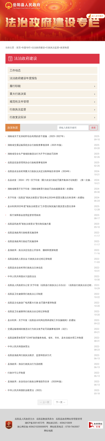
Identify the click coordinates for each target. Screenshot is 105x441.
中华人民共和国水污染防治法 (22, 276)
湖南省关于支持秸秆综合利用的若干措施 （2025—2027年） (37, 136)
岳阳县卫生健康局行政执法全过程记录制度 (28, 311)
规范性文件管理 (19, 101)
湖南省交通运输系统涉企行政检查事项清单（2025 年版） (35, 145)
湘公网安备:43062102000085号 (32, 426)
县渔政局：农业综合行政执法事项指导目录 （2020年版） (35, 381)
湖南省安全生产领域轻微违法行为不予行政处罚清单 (33, 153)
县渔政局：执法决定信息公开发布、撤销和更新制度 (33, 250)
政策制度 (64, 47)
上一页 (44, 402)
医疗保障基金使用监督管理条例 (24, 215)
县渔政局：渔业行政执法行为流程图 (25, 364)
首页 (18, 47)
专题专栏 (26, 47)
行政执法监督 (52, 47)
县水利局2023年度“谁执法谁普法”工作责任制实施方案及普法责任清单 (41, 206)
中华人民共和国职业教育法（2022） (25, 390)
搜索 (93, 127)
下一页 (60, 402)
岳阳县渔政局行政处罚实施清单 (23, 241)
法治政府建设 (38, 47)
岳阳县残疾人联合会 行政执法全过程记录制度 (30, 259)
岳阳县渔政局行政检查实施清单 (23, 232)
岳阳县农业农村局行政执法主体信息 (25, 267)
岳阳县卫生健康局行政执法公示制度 (25, 294)
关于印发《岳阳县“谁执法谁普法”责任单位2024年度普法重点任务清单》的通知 (46, 197)
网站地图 (48, 430)
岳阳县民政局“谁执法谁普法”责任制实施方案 (29, 224)
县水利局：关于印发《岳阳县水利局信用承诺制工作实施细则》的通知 (41, 320)
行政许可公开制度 (16, 372)
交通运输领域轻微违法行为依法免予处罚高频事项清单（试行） (38, 329)
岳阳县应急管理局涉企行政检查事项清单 (27, 162)
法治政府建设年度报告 (23, 78)
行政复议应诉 (18, 117)
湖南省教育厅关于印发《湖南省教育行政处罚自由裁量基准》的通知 (40, 189)
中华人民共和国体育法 (19, 346)
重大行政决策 (18, 93)
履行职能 (15, 86)
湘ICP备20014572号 (35, 423)
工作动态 (15, 70)
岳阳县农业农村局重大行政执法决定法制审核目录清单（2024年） (40, 171)
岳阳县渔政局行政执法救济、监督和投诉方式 (29, 355)
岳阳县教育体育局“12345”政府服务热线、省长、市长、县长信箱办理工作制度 (45, 337)
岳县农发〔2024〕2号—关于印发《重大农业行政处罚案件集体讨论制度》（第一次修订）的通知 (54, 180)
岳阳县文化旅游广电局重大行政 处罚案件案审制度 (32, 302)
